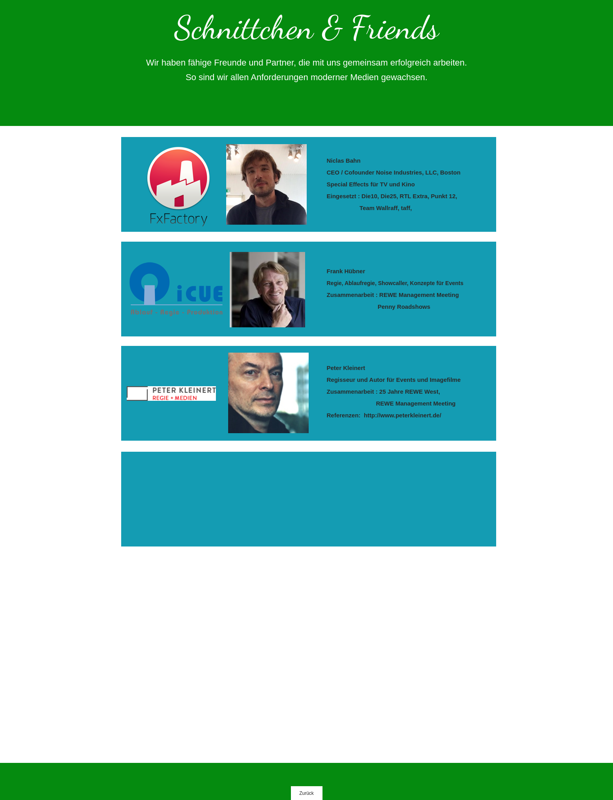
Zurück (306, 793)
